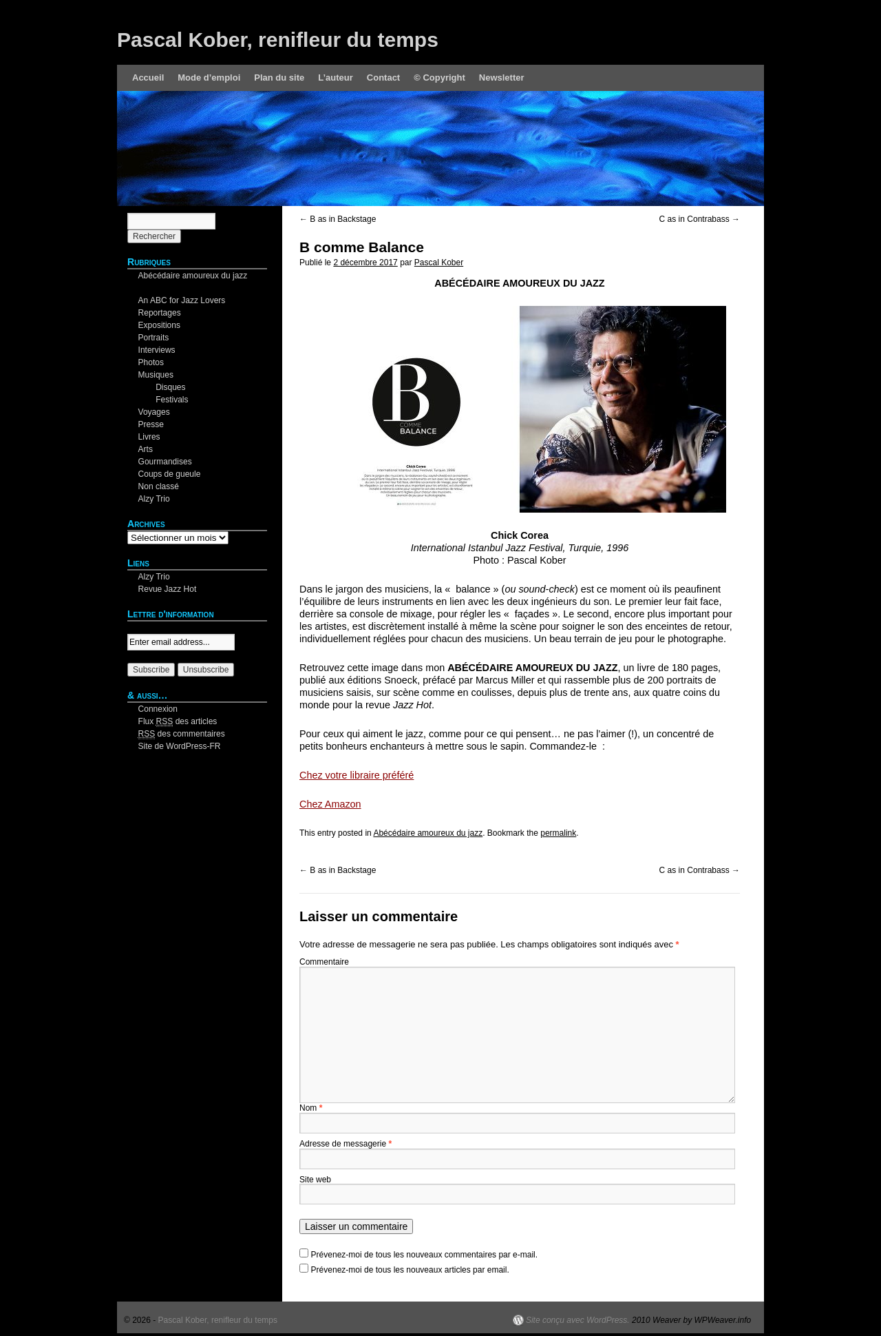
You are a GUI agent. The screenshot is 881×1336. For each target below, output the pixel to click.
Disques (170, 387)
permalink (558, 833)
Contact (383, 77)
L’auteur (335, 77)
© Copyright (439, 77)
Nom (310, 1108)
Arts (145, 449)
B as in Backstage (337, 219)
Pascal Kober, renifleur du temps (277, 39)
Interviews (157, 350)
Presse (151, 424)
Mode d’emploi (209, 77)
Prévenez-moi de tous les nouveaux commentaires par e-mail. (424, 1255)
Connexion (158, 709)
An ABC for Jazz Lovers (182, 300)
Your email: (148, 628)
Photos (151, 362)
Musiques (155, 375)
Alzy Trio (154, 499)
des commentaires (181, 734)
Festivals (172, 399)
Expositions (159, 325)
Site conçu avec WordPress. (578, 1320)
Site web (315, 1179)
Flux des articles (177, 722)
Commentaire (324, 962)
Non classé (158, 486)
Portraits (153, 337)
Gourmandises (165, 461)
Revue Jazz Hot (167, 589)
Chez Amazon (330, 804)
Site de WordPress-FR (179, 746)
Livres (149, 437)
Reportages (159, 313)
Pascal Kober (438, 262)
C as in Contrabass (699, 219)
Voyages (154, 412)
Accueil (148, 77)
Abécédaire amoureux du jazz (427, 833)
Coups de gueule (169, 474)
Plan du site (279, 77)
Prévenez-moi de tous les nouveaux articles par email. (410, 1270)
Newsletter (501, 77)
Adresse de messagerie (345, 1144)
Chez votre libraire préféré (356, 775)
